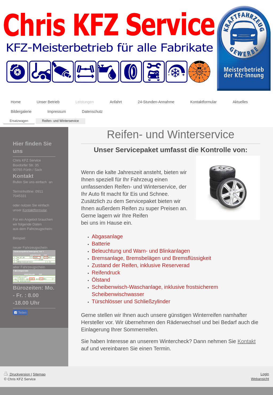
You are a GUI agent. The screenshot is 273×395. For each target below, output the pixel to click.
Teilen (20, 313)
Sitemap (39, 374)
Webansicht (260, 379)
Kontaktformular (34, 210)
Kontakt (247, 341)
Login (264, 374)
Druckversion (17, 374)
